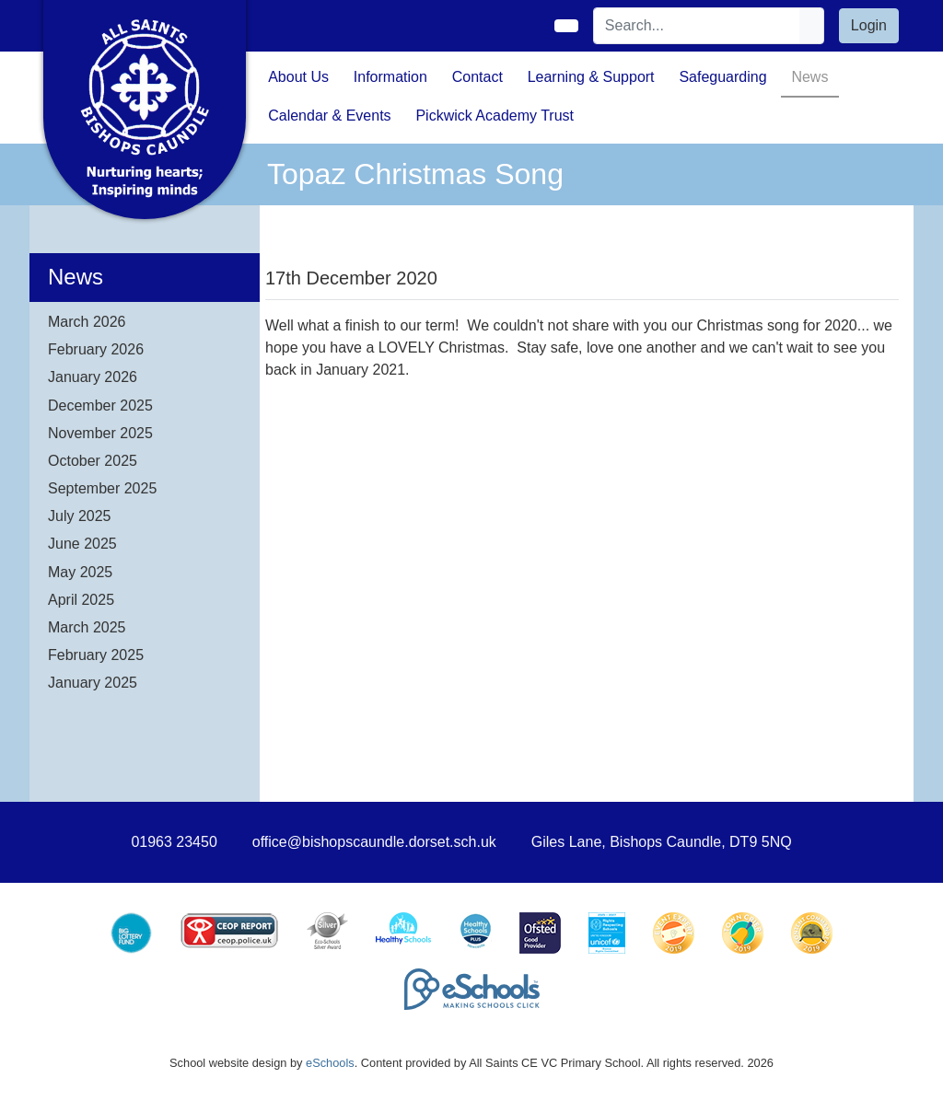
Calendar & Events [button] (329, 115)
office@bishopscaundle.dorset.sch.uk (374, 842)
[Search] (697, 25)
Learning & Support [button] (591, 77)
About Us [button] (298, 77)
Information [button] (390, 77)
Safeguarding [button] (722, 77)
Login (869, 25)
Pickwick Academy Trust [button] (494, 115)
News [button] (809, 77)
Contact (477, 77)
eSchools (330, 1063)
